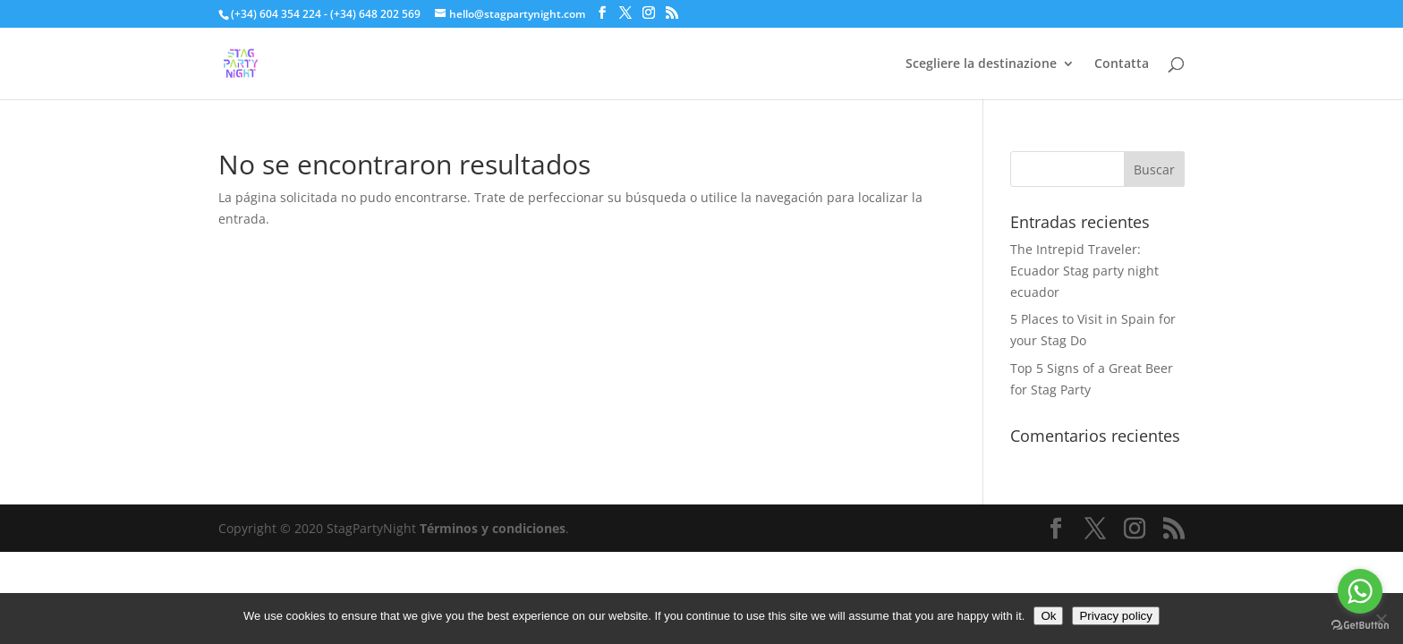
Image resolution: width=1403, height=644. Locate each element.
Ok (1048, 616)
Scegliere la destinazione (981, 64)
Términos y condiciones (492, 528)
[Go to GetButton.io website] (1360, 625)
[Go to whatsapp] (1360, 591)
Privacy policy (1115, 616)
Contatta (1121, 64)
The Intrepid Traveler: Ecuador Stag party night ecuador (1084, 271)
